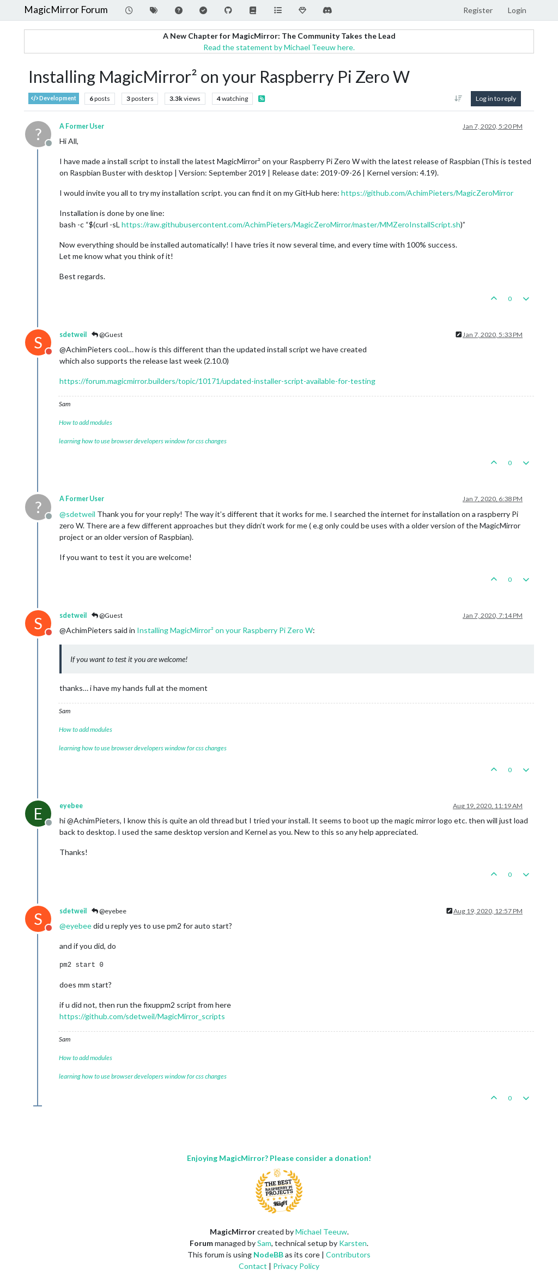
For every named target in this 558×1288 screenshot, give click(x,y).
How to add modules (85, 422)
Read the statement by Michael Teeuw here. (279, 47)
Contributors (348, 1254)
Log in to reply (496, 98)
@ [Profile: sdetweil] (77, 514)
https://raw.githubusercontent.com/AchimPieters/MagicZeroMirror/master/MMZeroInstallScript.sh (291, 224)
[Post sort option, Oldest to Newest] (459, 98)
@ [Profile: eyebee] (75, 925)
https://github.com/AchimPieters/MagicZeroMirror (427, 192)
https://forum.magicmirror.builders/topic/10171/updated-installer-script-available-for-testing (217, 381)
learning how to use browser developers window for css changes (143, 441)
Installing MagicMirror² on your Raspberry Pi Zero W (225, 630)
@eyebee (109, 911)
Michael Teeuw (321, 1231)
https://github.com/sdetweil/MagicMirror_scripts (142, 1016)
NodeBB (268, 1254)
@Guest (107, 334)
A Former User (81, 126)
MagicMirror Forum (66, 9)
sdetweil (73, 334)
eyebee (71, 806)
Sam (264, 1243)
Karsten (353, 1243)
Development (53, 98)
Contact (253, 1266)
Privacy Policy (296, 1266)
